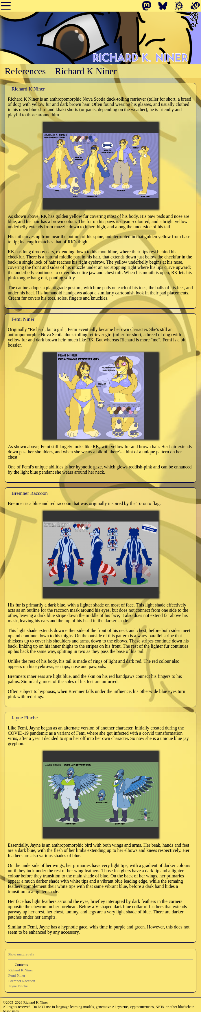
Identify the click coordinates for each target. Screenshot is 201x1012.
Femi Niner (16, 975)
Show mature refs (21, 954)
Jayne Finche (18, 986)
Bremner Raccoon (21, 981)
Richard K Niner (20, 970)
